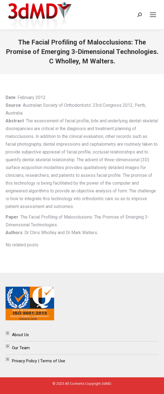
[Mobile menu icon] (152, 14)
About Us (20, 334)
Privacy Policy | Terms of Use (38, 360)
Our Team (21, 347)
